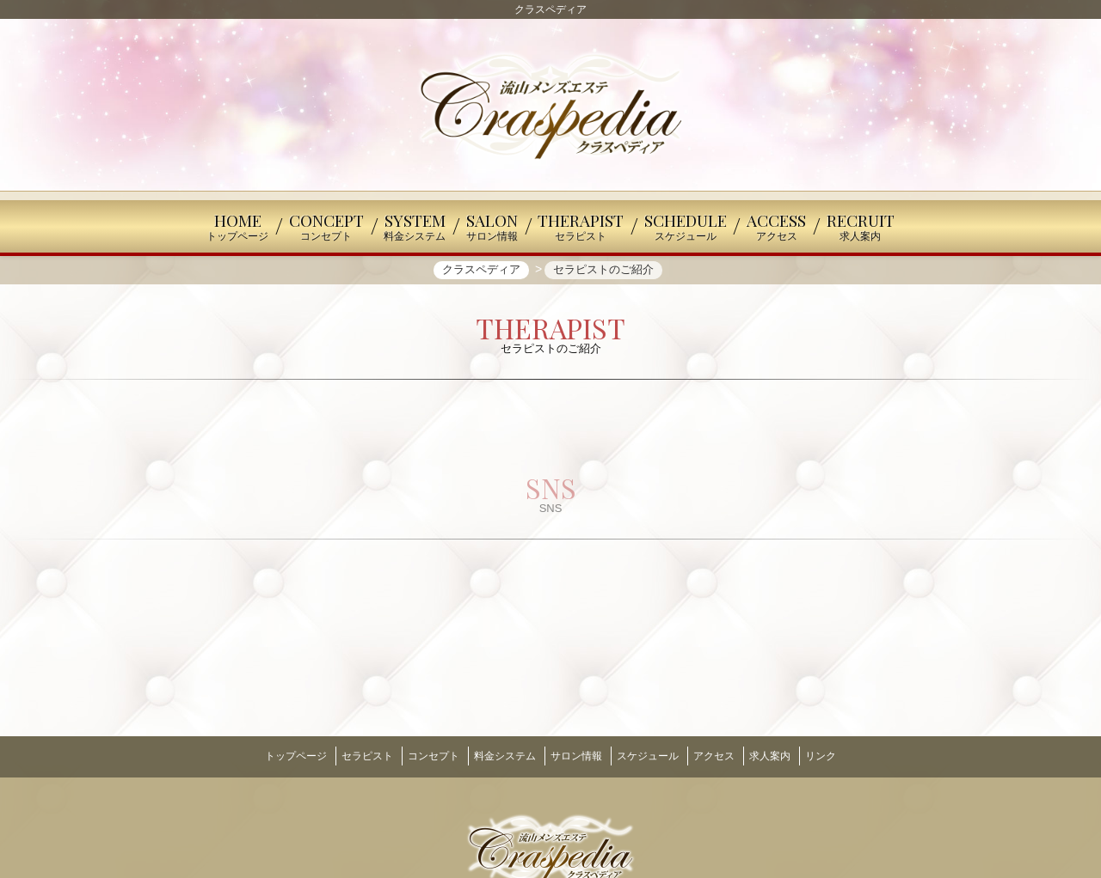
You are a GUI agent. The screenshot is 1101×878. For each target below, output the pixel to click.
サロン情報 (576, 755)
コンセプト (415, 755)
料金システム (496, 755)
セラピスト (340, 755)
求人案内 (796, 755)
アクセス (732, 755)
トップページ (261, 755)
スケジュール (656, 755)
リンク (855, 755)
